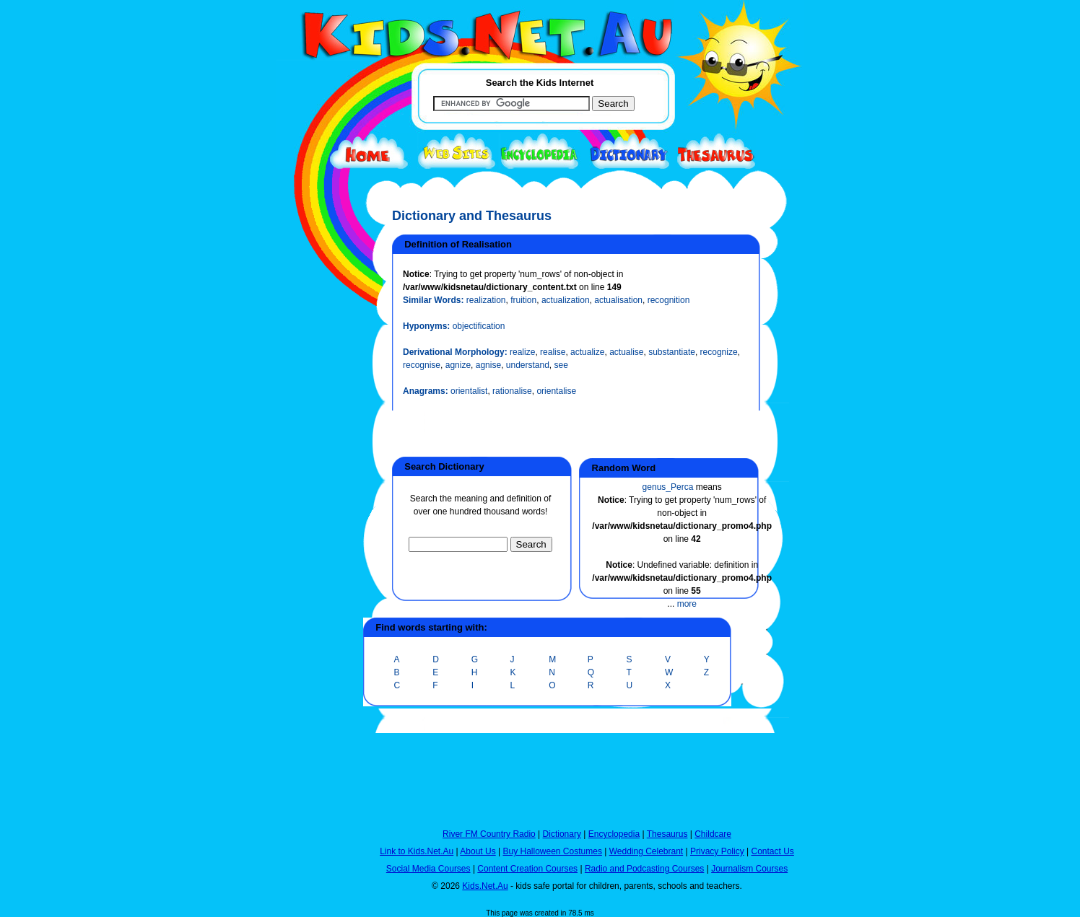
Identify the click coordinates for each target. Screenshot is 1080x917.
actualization (565, 300)
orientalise (556, 391)
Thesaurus (667, 834)
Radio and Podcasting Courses (644, 869)
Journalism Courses (749, 869)
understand (527, 365)
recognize (719, 352)
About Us (477, 851)
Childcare (712, 834)
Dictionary (562, 834)
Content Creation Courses (527, 869)
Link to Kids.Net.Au (416, 851)
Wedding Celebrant (646, 851)
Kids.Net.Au (485, 886)
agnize (458, 365)
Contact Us (772, 851)
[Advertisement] (312, 528)
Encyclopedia (614, 834)
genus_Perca (668, 487)
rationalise (512, 391)
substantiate (671, 352)
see (561, 365)
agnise (488, 365)
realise (552, 352)
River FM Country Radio (489, 834)
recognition (669, 300)
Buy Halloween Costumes (551, 851)
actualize (587, 352)
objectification (479, 326)
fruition (523, 300)
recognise (421, 365)
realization (486, 300)
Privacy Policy (717, 851)
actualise (626, 352)
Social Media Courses (428, 869)
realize (522, 352)
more (687, 604)
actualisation (618, 300)
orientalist (468, 391)
